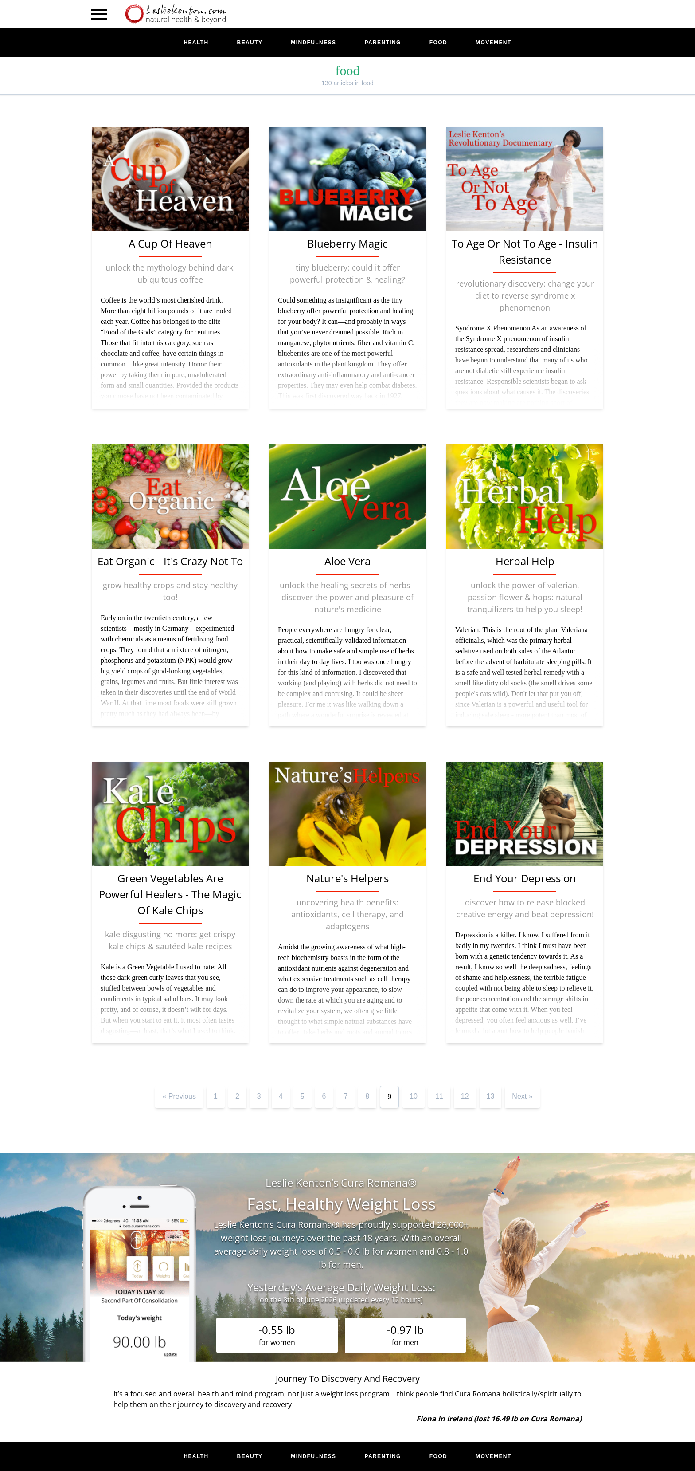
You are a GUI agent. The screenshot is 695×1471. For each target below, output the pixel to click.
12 (465, 1096)
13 (491, 1096)
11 (439, 1096)
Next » (522, 1096)
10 (414, 1096)
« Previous (179, 1096)
